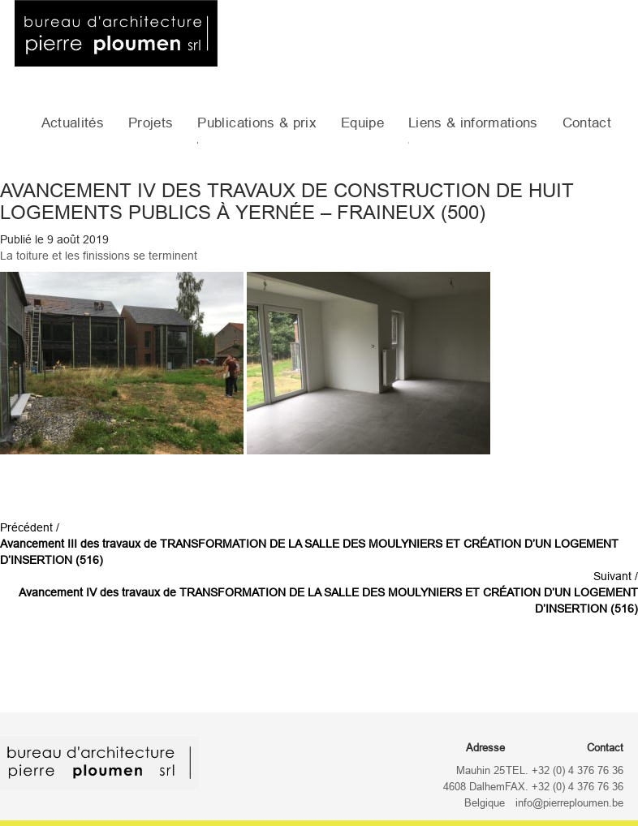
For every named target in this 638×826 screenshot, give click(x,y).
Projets (150, 123)
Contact (587, 123)
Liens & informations (473, 123)
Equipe (362, 123)
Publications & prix (256, 123)
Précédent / (309, 543)
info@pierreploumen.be (569, 803)
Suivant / (328, 592)
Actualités (72, 123)
